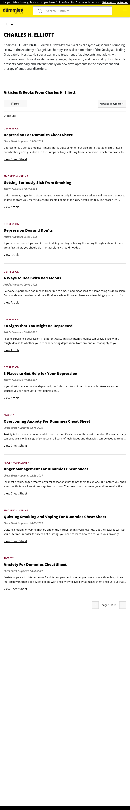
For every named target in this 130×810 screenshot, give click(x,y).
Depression (11, 128)
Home (9, 24)
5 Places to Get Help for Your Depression (40, 373)
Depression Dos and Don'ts (28, 230)
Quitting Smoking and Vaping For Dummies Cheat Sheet (55, 517)
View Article (11, 207)
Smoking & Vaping (16, 176)
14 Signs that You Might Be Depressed (38, 326)
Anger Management (17, 462)
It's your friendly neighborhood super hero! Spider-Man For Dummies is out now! (65, 2)
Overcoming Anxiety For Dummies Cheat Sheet (47, 421)
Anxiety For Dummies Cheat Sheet (35, 564)
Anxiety (9, 415)
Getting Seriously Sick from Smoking (37, 182)
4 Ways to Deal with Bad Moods (32, 278)
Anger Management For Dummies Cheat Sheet (46, 469)
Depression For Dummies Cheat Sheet (38, 135)
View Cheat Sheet (15, 159)
